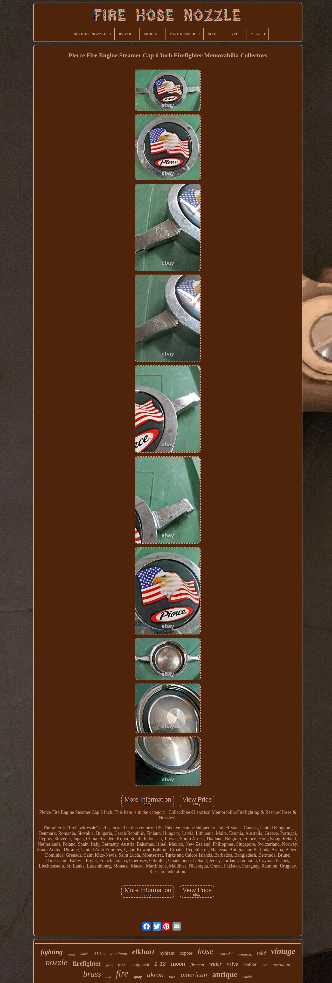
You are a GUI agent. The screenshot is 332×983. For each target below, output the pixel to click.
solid (261, 953)
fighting (51, 952)
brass (92, 974)
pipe (122, 965)
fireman (197, 964)
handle (71, 954)
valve (232, 964)
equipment (139, 964)
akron (155, 975)
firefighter (87, 963)
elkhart (143, 951)
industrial (225, 954)
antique (224, 974)
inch (264, 965)
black (84, 954)
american (194, 975)
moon (178, 963)
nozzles (247, 977)
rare (172, 976)
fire (122, 973)
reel (108, 977)
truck (99, 952)
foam (109, 965)
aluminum (118, 953)
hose (205, 951)
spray (137, 977)
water (215, 964)
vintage (283, 951)
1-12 (160, 963)
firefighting (245, 954)
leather (250, 964)
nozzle (57, 962)
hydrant (167, 953)
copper (186, 953)
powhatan (281, 964)
